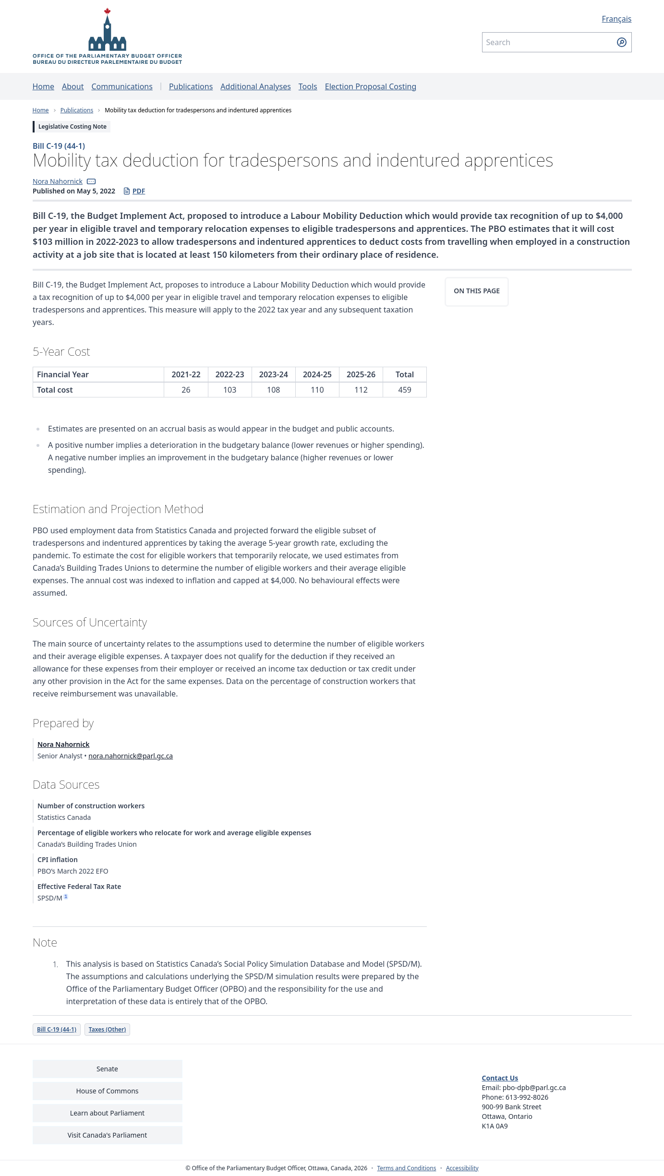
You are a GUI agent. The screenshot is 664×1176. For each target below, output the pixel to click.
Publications (191, 86)
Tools (308, 86)
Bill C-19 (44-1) (59, 146)
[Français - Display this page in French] (557, 18)
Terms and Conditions (406, 1168)
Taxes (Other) (106, 1029)
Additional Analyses (255, 86)
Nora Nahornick (58, 181)
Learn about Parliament (107, 1112)
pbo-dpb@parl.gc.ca (534, 1087)
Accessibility (462, 1168)
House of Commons (107, 1090)
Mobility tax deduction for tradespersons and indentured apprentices (198, 110)
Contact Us (500, 1077)
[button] (91, 181)
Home (44, 86)
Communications (121, 86)
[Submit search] (621, 42)
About (73, 86)
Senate (107, 1068)
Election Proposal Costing (371, 86)
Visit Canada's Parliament (107, 1135)
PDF (133, 191)
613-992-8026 (527, 1097)
